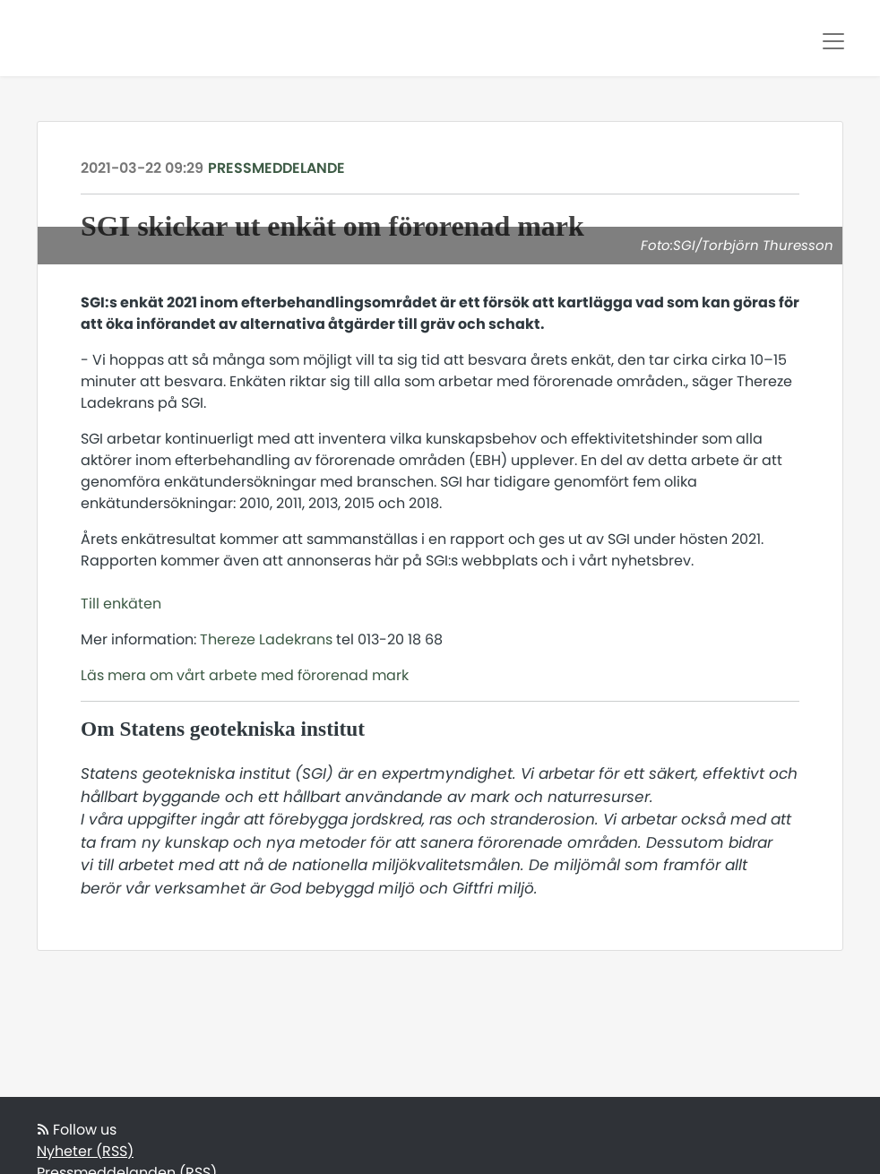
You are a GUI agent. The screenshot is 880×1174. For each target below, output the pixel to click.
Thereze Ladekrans (266, 639)
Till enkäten (121, 603)
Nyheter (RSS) (85, 1151)
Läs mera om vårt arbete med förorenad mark (245, 675)
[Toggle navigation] (833, 41)
